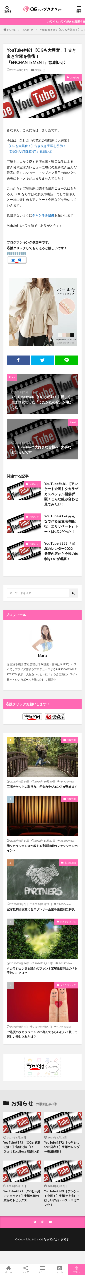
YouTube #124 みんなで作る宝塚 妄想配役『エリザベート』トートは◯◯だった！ (61, 523)
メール (59, 1269)
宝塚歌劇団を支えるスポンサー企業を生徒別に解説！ (42, 909)
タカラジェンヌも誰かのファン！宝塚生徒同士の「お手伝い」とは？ (42, 971)
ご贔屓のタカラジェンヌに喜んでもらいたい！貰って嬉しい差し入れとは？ (42, 1034)
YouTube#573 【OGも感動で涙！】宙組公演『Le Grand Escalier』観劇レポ (21, 1147)
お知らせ (27, 29)
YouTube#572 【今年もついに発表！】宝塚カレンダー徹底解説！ (62, 1147)
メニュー (42, 1269)
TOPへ (76, 1269)
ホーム (8, 1269)
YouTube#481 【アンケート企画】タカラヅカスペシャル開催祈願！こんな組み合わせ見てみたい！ (61, 494)
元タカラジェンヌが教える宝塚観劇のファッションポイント (42, 848)
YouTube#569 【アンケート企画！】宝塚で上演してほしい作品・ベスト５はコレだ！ (62, 1197)
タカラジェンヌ (68, 921)
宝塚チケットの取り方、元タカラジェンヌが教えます (42, 786)
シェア (25, 1269)
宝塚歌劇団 (70, 862)
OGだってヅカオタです (54, 1239)
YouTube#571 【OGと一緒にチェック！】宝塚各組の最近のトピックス (21, 1195)
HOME (11, 29)
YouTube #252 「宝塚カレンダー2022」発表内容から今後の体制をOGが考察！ (61, 551)
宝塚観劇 (71, 740)
